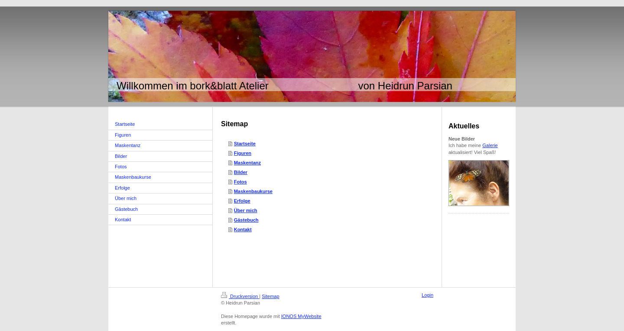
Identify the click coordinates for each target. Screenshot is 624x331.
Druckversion (240, 296)
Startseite (245, 143)
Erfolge (242, 200)
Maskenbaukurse (253, 191)
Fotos (240, 181)
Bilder (240, 172)
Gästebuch (246, 220)
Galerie (489, 145)
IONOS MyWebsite (301, 316)
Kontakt (243, 229)
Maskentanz (247, 162)
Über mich (245, 210)
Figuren (242, 153)
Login (427, 295)
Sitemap (270, 296)
